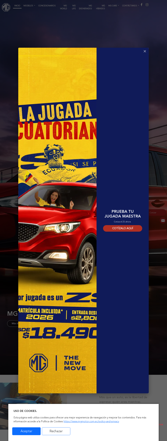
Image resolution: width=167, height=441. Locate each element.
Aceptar (26, 431)
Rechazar (56, 431)
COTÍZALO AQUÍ (122, 228)
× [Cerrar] (144, 51)
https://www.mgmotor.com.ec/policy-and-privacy (91, 421)
